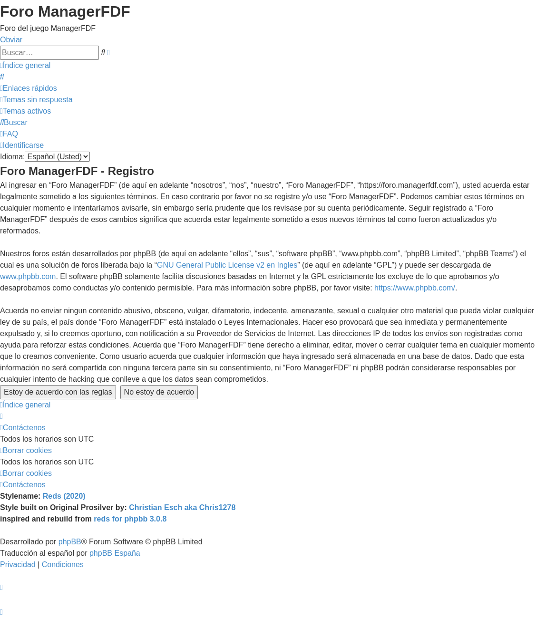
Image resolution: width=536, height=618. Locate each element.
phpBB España (114, 553)
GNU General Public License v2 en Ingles (227, 265)
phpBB (69, 542)
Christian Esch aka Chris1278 (182, 507)
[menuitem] (2, 77)
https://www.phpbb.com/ (414, 288)
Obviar (11, 40)
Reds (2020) (64, 496)
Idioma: (12, 157)
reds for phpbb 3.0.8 (130, 519)
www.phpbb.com (28, 276)
